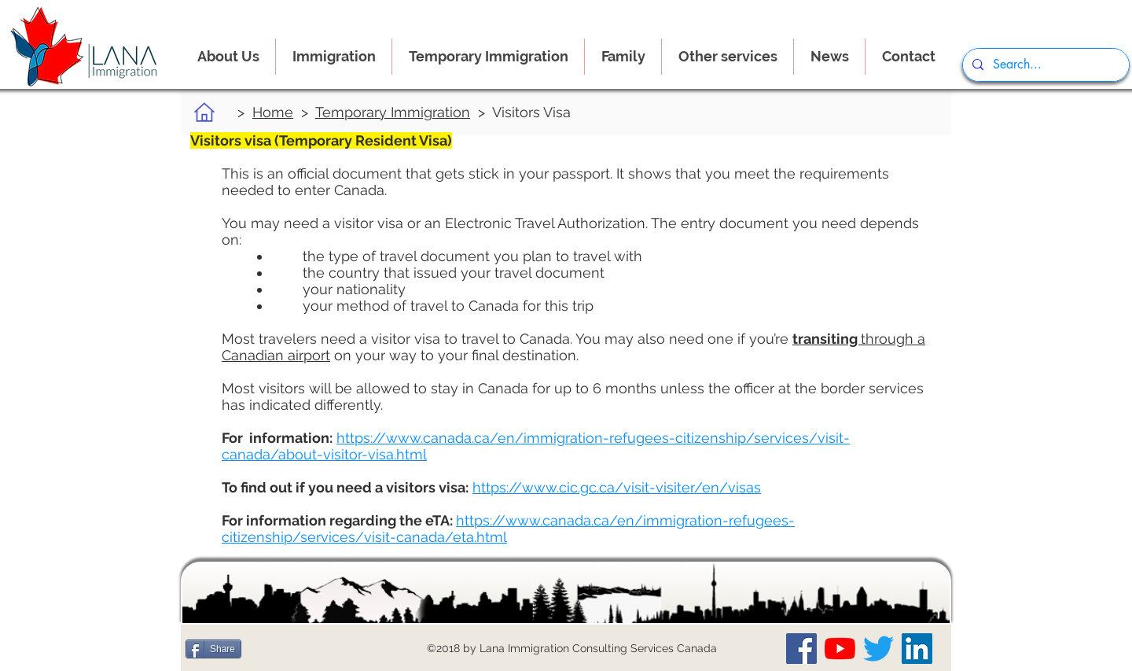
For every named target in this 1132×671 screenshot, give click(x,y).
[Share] (213, 649)
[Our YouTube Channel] (840, 648)
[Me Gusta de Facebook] (278, 649)
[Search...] (1044, 65)
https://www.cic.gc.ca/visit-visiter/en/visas (616, 487)
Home (272, 112)
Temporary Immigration (392, 112)
